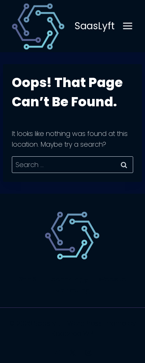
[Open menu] (127, 26)
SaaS (28, 279)
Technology (67, 279)
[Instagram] (88, 352)
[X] (72, 352)
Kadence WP (72, 333)
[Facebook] (56, 352)
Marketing (72, 290)
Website (112, 279)
